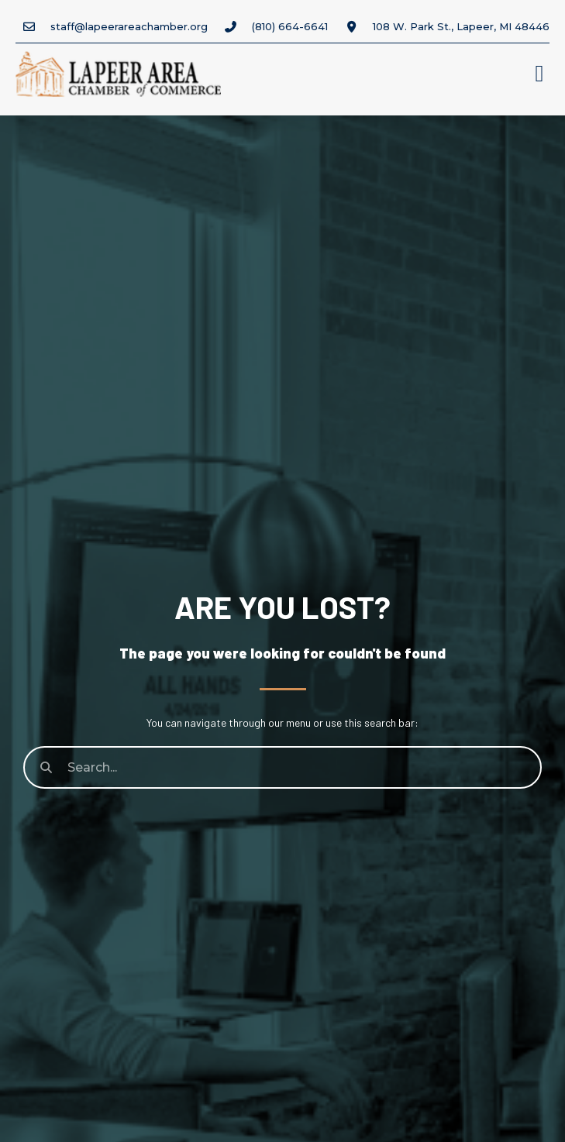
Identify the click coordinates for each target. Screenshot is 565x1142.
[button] (539, 74)
